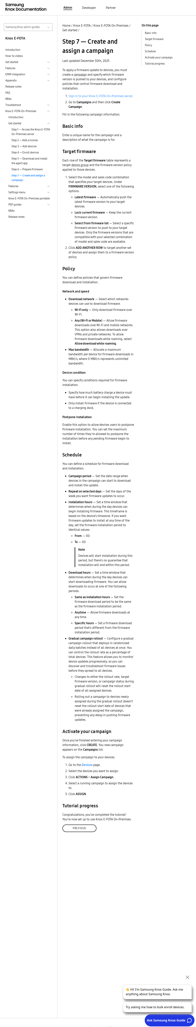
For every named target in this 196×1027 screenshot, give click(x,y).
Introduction (12, 50)
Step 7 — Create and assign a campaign (28, 178)
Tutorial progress (155, 64)
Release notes (13, 86)
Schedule (150, 51)
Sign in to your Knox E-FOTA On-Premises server (100, 96)
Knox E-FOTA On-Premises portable (29, 198)
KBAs (8, 99)
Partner (111, 8)
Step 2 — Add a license (24, 140)
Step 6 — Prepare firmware (27, 169)
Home (66, 25)
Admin (67, 7)
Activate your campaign (159, 57)
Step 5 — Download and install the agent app (29, 161)
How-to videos (14, 56)
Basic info (151, 33)
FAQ (7, 93)
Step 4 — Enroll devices (25, 152)
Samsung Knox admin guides (23, 27)
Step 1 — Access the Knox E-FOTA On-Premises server (30, 132)
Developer (89, 8)
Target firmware (154, 39)
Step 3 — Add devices (24, 146)
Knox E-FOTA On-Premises (110, 25)
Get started (69, 30)
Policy (148, 45)
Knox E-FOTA (82, 25)
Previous (79, 828)
